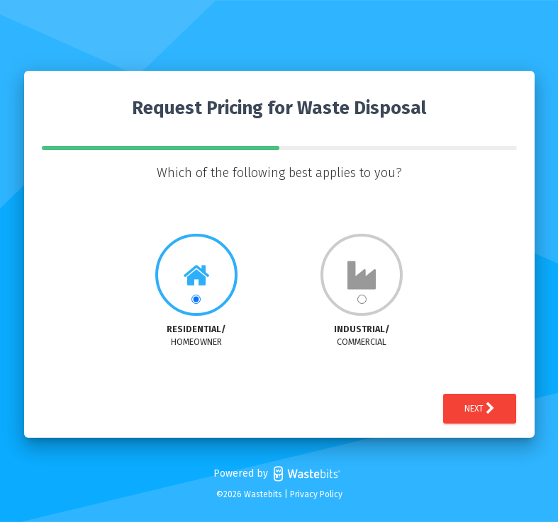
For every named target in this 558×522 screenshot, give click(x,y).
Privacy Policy (316, 494)
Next (479, 408)
